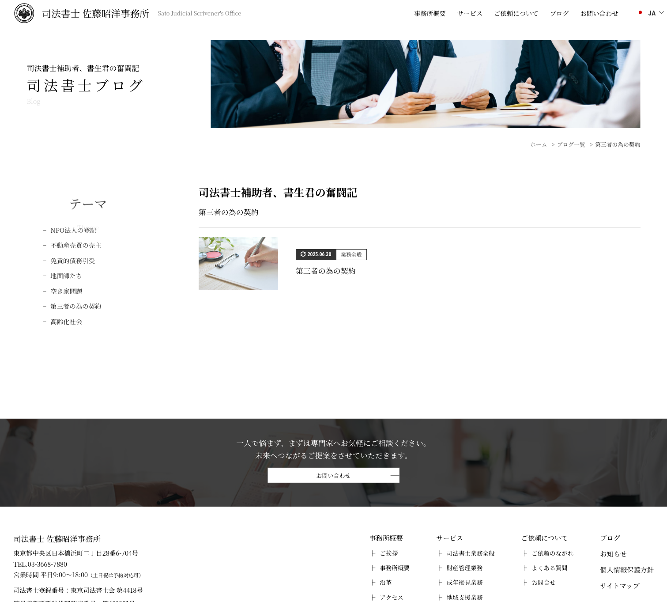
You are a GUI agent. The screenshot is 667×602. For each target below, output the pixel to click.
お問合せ (543, 582)
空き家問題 (66, 290)
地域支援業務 (465, 597)
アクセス (391, 597)
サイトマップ (619, 585)
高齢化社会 (66, 321)
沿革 (386, 582)
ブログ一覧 (571, 156)
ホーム (538, 156)
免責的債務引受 (72, 260)
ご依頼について (516, 13)
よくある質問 (549, 567)
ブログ (559, 13)
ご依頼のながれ (552, 553)
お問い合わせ (333, 476)
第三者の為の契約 (75, 305)
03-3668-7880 (47, 563)
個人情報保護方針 (627, 569)
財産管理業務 (465, 567)
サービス (470, 13)
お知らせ (613, 553)
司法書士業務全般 (471, 553)
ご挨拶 (389, 553)
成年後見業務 (465, 582)
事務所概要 (430, 13)
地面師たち (66, 275)
